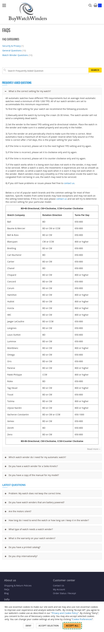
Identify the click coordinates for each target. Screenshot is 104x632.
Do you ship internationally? (21, 556)
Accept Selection (49, 625)
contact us (69, 183)
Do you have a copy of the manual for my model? (32, 475)
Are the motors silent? (18, 511)
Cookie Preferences (82, 619)
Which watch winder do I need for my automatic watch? (35, 457)
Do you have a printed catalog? (22, 547)
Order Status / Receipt (64, 593)
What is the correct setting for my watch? (28, 91)
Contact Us (58, 585)
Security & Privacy (13, 45)
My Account (59, 589)
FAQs (6, 589)
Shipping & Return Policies (18, 585)
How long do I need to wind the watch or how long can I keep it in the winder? (47, 520)
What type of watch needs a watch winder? (29, 529)
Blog (6, 593)
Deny (28, 625)
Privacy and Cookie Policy (65, 613)
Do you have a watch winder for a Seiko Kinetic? (31, 466)
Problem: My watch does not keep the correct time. (33, 493)
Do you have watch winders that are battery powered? (34, 502)
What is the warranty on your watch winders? (30, 538)
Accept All (72, 625)
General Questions (14, 50)
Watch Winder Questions (17, 55)
